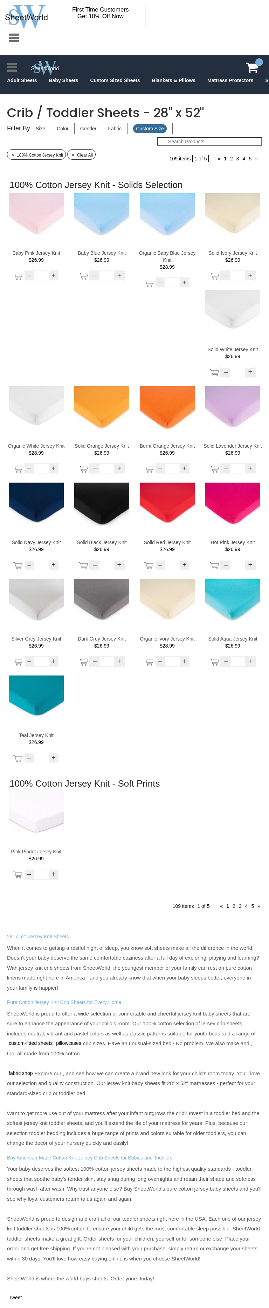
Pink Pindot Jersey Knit (36, 851)
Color (62, 128)
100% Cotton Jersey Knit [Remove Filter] (36, 155)
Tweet (15, 1297)
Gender (88, 128)
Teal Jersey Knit (36, 735)
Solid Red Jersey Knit (167, 542)
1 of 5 (200, 158)
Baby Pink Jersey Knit (36, 253)
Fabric (115, 128)
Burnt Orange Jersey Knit (167, 446)
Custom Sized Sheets (115, 80)
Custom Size (150, 128)
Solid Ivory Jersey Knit (232, 253)
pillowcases (68, 1043)
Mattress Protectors (230, 80)
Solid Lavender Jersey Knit (233, 446)
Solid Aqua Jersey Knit (232, 639)
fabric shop (21, 1073)
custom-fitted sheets (31, 1043)
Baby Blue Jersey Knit (102, 253)
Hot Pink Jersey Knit (233, 542)
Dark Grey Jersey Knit (102, 639)
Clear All (81, 155)
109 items (180, 158)
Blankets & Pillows (173, 80)
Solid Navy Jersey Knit (36, 542)
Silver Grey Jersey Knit (36, 639)
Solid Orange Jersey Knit (102, 446)
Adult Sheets (22, 80)
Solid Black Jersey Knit (101, 542)
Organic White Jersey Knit (36, 446)
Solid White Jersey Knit (233, 349)
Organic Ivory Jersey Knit (167, 639)
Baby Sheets (63, 80)
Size (40, 128)
